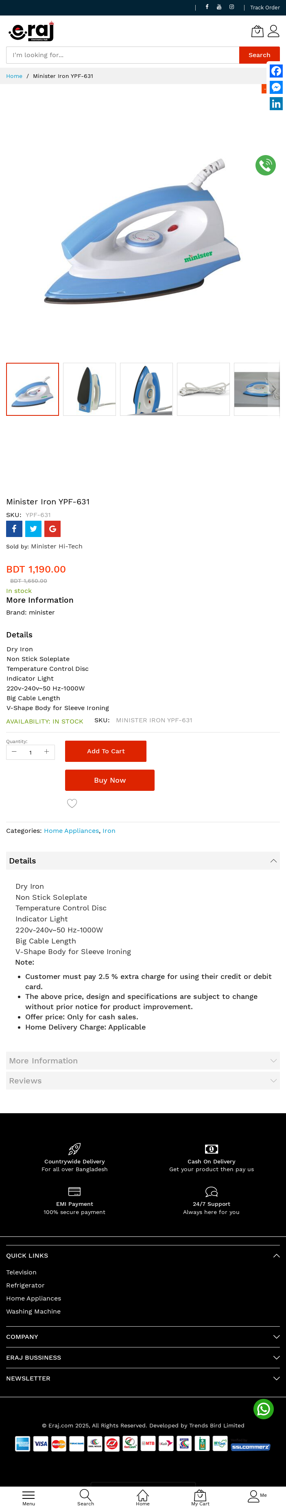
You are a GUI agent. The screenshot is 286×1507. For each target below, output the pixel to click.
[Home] (143, 1491)
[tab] (143, 861)
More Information (43, 1060)
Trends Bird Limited (217, 1425)
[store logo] (31, 31)
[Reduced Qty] (14, 752)
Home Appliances (71, 831)
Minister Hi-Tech (57, 546)
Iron (109, 831)
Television (21, 1272)
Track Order (265, 7)
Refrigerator (25, 1285)
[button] (91, 389)
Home (14, 76)
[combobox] (122, 55)
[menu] (28, 1495)
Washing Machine (33, 1311)
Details (22, 861)
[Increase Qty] (47, 752)
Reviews (25, 1080)
